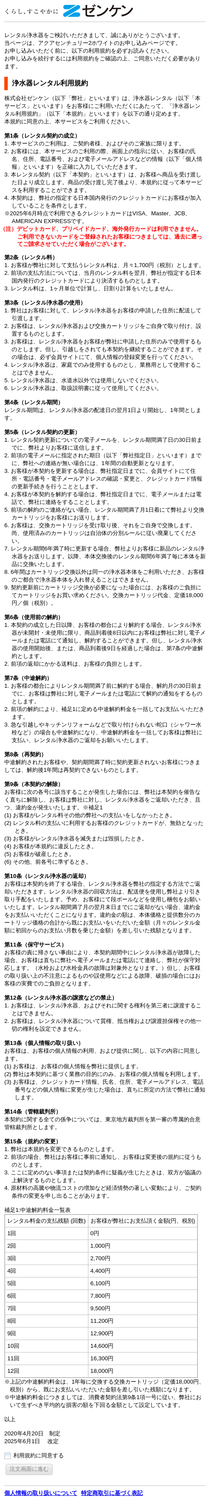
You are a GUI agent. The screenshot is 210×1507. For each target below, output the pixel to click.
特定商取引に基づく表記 (112, 1493)
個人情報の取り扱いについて (40, 1493)
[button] (29, 1469)
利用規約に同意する (38, 1455)
